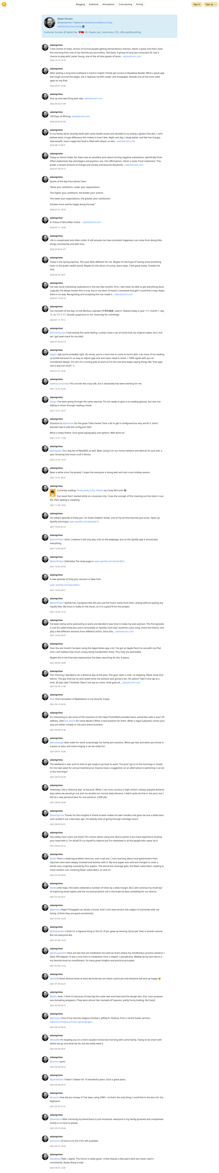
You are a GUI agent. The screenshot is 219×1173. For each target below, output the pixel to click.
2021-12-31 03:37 (58, 477)
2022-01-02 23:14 (58, 341)
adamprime (56, 45)
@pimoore (68, 423)
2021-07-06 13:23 (58, 918)
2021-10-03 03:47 (58, 548)
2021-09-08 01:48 (58, 729)
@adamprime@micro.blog (98, 22)
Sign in (196, 4)
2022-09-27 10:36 (58, 85)
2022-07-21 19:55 (58, 209)
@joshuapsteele (58, 952)
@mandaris (56, 1119)
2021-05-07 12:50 (58, 1167)
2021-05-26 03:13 (58, 1084)
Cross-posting (125, 4)
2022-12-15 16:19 (58, 60)
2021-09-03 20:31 (58, 824)
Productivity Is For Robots (90, 490)
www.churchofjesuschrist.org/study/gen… (72, 1021)
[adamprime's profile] (45, 47)
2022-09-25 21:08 (58, 103)
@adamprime (57, 815)
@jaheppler (56, 450)
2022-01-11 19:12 (58, 320)
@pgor (53, 354)
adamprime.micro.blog (69, 26)
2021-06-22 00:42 (58, 1027)
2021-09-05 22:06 (58, 802)
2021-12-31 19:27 (58, 410)
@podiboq (55, 1158)
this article (69, 720)
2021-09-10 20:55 (58, 704)
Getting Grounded (59, 383)
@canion (54, 1061)
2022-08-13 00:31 (58, 145)
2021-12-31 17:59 (58, 438)
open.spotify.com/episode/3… (84, 521)
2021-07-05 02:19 (58, 1005)
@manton (55, 1140)
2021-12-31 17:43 (58, 459)
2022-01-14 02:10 (58, 298)
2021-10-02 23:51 (58, 590)
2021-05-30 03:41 (58, 1048)
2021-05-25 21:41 (58, 1106)
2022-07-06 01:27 (58, 249)
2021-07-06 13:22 (58, 965)
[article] (109, 52)
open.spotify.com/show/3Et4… (110, 561)
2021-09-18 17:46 (58, 686)
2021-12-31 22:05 (58, 388)
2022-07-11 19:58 (58, 227)
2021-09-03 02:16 (58, 846)
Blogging (80, 4)
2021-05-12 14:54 (58, 1146)
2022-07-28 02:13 (58, 168)
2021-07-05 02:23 (58, 983)
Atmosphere (108, 4)
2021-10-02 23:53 (58, 566)
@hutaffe (54, 1039)
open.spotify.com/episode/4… (65, 584)
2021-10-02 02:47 (58, 635)
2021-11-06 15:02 (58, 505)
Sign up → (210, 4)
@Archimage (56, 742)
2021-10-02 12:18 (58, 611)
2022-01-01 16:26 (58, 371)
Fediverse (93, 4)
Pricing (139, 4)
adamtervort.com (132, 56)
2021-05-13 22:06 (58, 1128)
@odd (53, 858)
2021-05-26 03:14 (58, 1066)
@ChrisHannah (58, 332)
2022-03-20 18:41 (58, 274)
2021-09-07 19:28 (58, 751)
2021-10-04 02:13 (58, 526)
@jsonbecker (56, 1079)
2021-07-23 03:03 (58, 875)
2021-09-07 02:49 (58, 777)
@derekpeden (57, 931)
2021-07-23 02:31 (58, 896)
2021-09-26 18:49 (58, 663)
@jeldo (53, 996)
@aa (52, 699)
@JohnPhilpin (57, 539)
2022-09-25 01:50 (58, 121)
